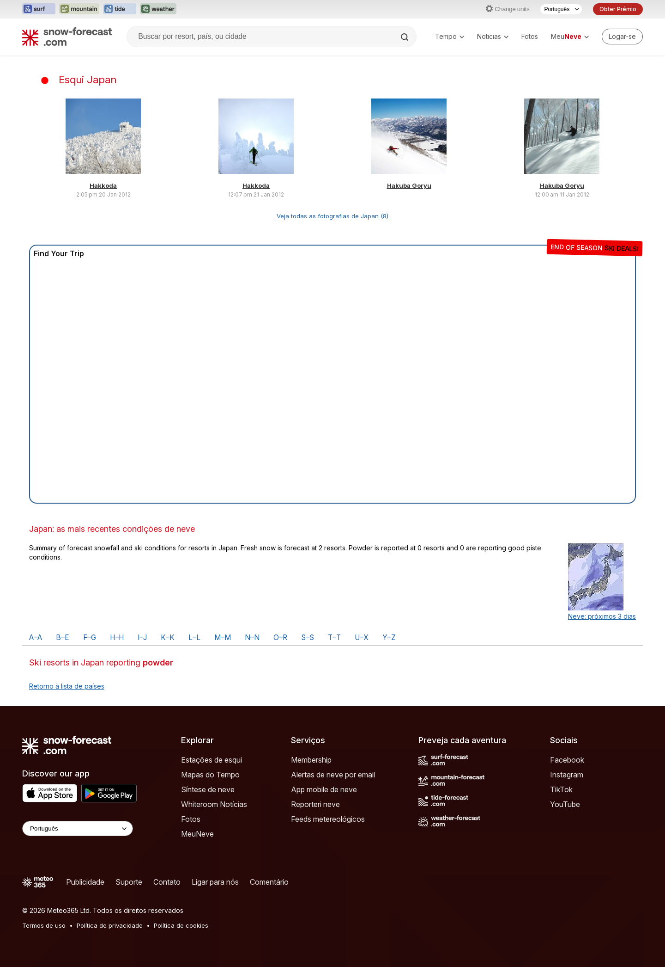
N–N (252, 637)
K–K (168, 637)
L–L (194, 637)
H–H (117, 637)
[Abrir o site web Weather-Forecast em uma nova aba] (158, 9)
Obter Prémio (617, 9)
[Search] (405, 37)
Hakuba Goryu (409, 185)
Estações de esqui (211, 759)
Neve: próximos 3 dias (602, 616)
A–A (35, 637)
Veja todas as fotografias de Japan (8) (332, 216)
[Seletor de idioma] (561, 9)
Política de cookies (181, 925)
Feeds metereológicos (328, 819)
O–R (280, 637)
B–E (62, 637)
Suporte (128, 882)
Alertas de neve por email (333, 774)
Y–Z (389, 637)
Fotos (529, 36)
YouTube (565, 804)
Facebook (567, 759)
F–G (89, 637)
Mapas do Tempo (210, 774)
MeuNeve (197, 833)
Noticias (492, 36)
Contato (167, 882)
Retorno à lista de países (66, 686)
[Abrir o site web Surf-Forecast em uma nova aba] (38, 9)
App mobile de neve (324, 789)
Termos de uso (44, 925)
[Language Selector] (77, 828)
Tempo (449, 36)
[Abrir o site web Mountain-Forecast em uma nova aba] (79, 9)
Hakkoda (103, 185)
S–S (307, 637)
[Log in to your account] (622, 36)
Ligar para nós (215, 882)
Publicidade (85, 882)
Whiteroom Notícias (214, 804)
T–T (334, 637)
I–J (142, 637)
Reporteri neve (315, 804)
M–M (222, 637)
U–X (362, 637)
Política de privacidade (110, 925)
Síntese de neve (208, 789)
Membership (311, 759)
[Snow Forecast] (67, 36)
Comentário (269, 882)
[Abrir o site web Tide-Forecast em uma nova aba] (119, 9)
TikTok (561, 789)
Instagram (566, 774)
